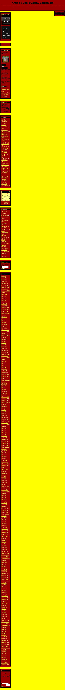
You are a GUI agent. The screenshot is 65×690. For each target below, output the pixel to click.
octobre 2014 (4, 534)
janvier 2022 (4, 372)
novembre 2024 (5, 309)
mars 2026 (4, 279)
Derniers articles (5, 93)
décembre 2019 (5, 419)
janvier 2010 (4, 640)
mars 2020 (4, 413)
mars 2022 (4, 369)
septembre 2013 (5, 558)
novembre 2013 (5, 555)
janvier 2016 (4, 506)
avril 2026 (3, 278)
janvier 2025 (4, 305)
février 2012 (4, 594)
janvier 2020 (4, 417)
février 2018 (4, 460)
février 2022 (4, 371)
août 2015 (3, 516)
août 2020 (3, 404)
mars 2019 (4, 436)
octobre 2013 (4, 557)
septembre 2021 (5, 380)
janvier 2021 (4, 395)
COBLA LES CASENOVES (4, 177)
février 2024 (4, 326)
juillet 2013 (4, 562)
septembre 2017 (5, 469)
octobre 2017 (4, 467)
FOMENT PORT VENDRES (5, 172)
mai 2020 (3, 410)
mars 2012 (4, 592)
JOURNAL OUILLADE (4, 183)
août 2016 (3, 493)
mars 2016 (4, 503)
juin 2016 (3, 497)
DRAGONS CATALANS (4, 180)
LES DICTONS (5, 243)
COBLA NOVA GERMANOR (5, 165)
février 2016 (4, 504)
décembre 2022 (5, 352)
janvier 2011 (4, 618)
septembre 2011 (5, 603)
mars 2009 (4, 659)
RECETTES (4, 211)
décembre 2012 (5, 575)
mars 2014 (4, 547)
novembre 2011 (5, 599)
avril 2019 (3, 434)
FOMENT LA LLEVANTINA (4, 149)
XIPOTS (3, 213)
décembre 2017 (5, 464)
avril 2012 (3, 590)
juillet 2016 (4, 495)
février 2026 (4, 281)
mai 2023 (3, 343)
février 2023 (4, 348)
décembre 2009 (5, 642)
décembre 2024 (5, 307)
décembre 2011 (5, 597)
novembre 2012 (5, 577)
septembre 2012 (5, 581)
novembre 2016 (5, 488)
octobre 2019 (4, 423)
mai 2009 (3, 655)
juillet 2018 (4, 451)
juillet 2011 (4, 607)
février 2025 (4, 304)
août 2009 (3, 650)
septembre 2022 (5, 358)
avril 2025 (3, 300)
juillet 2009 (4, 651)
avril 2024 (3, 322)
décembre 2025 (5, 285)
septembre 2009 (5, 648)
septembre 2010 (5, 625)
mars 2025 (4, 302)
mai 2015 (3, 521)
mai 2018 (3, 454)
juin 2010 (3, 631)
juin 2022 (3, 363)
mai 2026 (3, 276)
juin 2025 (3, 296)
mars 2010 (4, 637)
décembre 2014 (5, 531)
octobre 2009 (4, 646)
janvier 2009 (4, 663)
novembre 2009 (5, 644)
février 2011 (4, 616)
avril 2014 (3, 545)
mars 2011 (4, 614)
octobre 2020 (4, 400)
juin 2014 (3, 542)
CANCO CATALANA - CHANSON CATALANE (4, 121)
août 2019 (3, 426)
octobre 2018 (4, 445)
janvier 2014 (4, 551)
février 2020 (4, 415)
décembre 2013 (5, 553)
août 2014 (3, 538)
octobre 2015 (4, 512)
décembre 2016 (5, 486)
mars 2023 (4, 346)
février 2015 (4, 527)
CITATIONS (4, 241)
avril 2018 (3, 456)
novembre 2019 (5, 421)
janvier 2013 (4, 573)
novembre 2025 (5, 287)
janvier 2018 (4, 462)
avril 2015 (3, 523)
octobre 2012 (4, 579)
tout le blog (4, 256)
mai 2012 (3, 588)
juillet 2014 (4, 540)
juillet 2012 (4, 584)
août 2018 (3, 449)
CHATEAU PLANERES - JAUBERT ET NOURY (4, 153)
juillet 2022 (4, 361)
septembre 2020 (5, 402)
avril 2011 (3, 612)
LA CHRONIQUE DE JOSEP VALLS (5, 239)
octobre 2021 (4, 378)
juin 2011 (3, 609)
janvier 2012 (4, 596)
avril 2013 (3, 568)
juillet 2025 (4, 294)
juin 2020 (3, 408)
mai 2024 (3, 320)
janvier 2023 (4, 350)
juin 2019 (3, 430)
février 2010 (4, 638)
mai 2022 (3, 365)
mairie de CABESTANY (4, 134)
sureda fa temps (5, 127)
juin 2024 (3, 318)
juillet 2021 (4, 384)
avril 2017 (3, 478)
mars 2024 (4, 324)
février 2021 (4, 393)
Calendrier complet (5, 203)
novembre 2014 (5, 532)
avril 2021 (3, 389)
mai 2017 (3, 477)
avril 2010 (3, 635)
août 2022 (3, 359)
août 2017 (3, 471)
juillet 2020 (4, 406)
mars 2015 (4, 525)
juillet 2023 (4, 339)
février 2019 (4, 438)
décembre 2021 (5, 374)
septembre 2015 (5, 514)
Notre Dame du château (5, 140)
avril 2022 (3, 367)
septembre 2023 (5, 335)
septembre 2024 (5, 313)
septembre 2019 (5, 424)
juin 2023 (3, 341)
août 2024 (3, 315)
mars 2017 (4, 480)
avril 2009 (3, 657)
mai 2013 (3, 566)
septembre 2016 (5, 491)
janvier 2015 (4, 529)
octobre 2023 (4, 333)
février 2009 (4, 661)
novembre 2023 (5, 331)
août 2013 (3, 560)
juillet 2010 (4, 629)
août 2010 (3, 627)
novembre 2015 (5, 510)
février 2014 (4, 549)
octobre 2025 (4, 289)
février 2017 (4, 482)
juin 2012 (3, 586)
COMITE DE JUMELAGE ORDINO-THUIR (5, 130)
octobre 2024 (4, 311)
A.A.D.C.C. (4, 174)
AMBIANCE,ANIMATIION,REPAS (9, 215)
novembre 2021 (5, 376)
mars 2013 (4, 570)
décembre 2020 (5, 397)
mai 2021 (3, 387)
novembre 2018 (5, 443)
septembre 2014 (5, 536)
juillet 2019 (4, 428)
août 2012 (3, 583)
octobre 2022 (4, 356)
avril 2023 (3, 345)
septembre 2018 (5, 447)
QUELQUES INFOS (4, 217)
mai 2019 (3, 432)
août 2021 (3, 382)
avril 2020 (3, 411)
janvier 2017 (4, 484)
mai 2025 (3, 298)
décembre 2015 (5, 508)
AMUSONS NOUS (4, 224)
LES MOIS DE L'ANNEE (5, 227)
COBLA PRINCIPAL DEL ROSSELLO (5, 159)
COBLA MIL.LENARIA (4, 162)
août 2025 (3, 292)
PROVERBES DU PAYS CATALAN (4, 234)
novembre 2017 (5, 465)
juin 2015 (3, 519)
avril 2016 (3, 501)
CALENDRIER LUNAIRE (5, 252)
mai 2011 (3, 611)
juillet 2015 (4, 517)
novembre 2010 (5, 622)
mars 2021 (4, 391)
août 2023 (3, 337)
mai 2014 (3, 544)
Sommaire (4, 96)
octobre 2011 (4, 601)
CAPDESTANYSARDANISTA (8, 185)
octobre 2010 (4, 624)
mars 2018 (4, 458)
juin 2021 (3, 385)
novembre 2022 (5, 354)
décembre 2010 (5, 620)
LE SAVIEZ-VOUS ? (4, 246)
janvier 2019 (4, 439)
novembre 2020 (5, 398)
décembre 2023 (5, 330)
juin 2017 (3, 475)
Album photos (4, 94)
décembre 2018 (5, 441)
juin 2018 (3, 452)
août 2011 (3, 605)
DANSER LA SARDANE (4, 249)
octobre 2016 (4, 490)
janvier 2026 (4, 283)
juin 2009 (3, 653)
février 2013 (4, 571)
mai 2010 (3, 633)
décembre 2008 (5, 664)
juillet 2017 (4, 473)
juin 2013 (3, 564)
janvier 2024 (4, 328)
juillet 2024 (4, 317)
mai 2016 (3, 499)
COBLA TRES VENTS (4, 169)
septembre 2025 (5, 291)
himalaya (3, 125)
